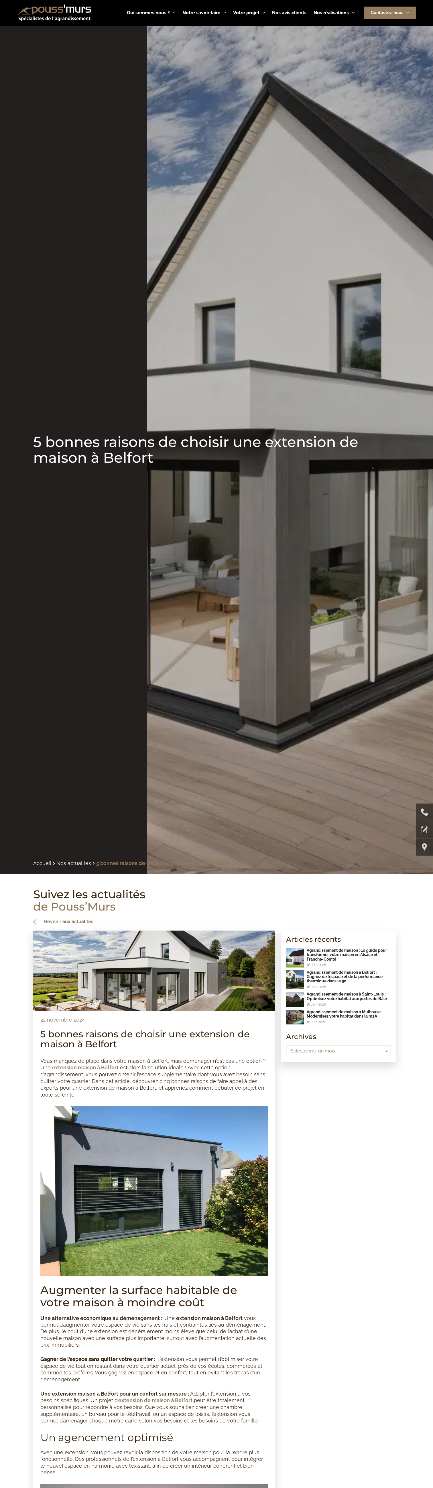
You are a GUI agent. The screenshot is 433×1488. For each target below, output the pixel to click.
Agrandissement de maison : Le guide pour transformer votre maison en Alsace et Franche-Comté (347, 954)
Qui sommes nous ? (152, 12)
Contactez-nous (391, 12)
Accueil (42, 863)
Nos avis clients (289, 12)
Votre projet (250, 12)
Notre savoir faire (205, 12)
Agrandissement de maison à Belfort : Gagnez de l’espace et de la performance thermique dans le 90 (345, 977)
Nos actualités (73, 863)
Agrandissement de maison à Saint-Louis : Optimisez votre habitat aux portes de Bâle (347, 996)
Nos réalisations (335, 12)
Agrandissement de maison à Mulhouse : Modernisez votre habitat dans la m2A (344, 1014)
